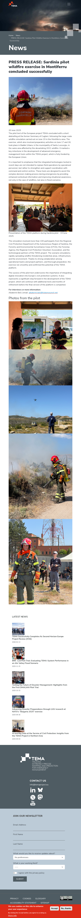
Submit (20, 879)
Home (11, 35)
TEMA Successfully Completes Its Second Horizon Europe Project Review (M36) (38, 637)
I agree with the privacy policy (31, 873)
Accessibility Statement (23, 902)
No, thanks (66, 908)
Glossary (40, 898)
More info (12, 915)
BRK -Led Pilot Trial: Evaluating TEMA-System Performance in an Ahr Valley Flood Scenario (40, 662)
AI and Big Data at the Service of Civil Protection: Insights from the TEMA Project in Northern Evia (40, 734)
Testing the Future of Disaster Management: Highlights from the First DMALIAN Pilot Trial (39, 686)
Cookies (27, 898)
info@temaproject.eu (39, 784)
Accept (54, 908)
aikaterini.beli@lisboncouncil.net (43, 292)
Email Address (19, 824)
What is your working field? (25, 863)
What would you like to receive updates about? (34, 853)
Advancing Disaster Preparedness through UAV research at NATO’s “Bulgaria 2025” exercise (39, 710)
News (18, 35)
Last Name (18, 844)
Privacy (14, 898)
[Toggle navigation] (68, 4)
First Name (18, 834)
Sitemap (45, 902)
